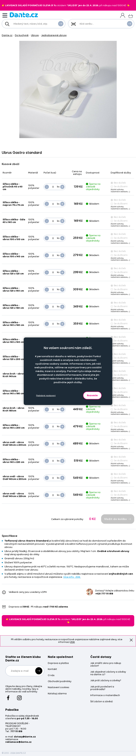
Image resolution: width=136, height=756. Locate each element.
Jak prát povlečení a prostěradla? (102, 688)
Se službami (119, 186)
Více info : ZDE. (72, 577)
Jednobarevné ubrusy (54, 35)
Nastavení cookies (58, 687)
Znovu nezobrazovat (131, 640)
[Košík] (131, 15)
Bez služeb (118, 182)
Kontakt (52, 669)
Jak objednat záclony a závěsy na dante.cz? (108, 673)
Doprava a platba (58, 663)
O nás (51, 675)
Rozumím (92, 395)
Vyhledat (60, 23)
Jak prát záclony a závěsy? (105, 680)
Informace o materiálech (105, 695)
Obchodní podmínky (59, 681)
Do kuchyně (22, 35)
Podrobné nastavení (46, 395)
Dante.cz (7, 35)
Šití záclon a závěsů (101, 701)
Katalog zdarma (57, 693)
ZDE (72, 642)
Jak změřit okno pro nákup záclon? (105, 664)
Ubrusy (35, 35)
